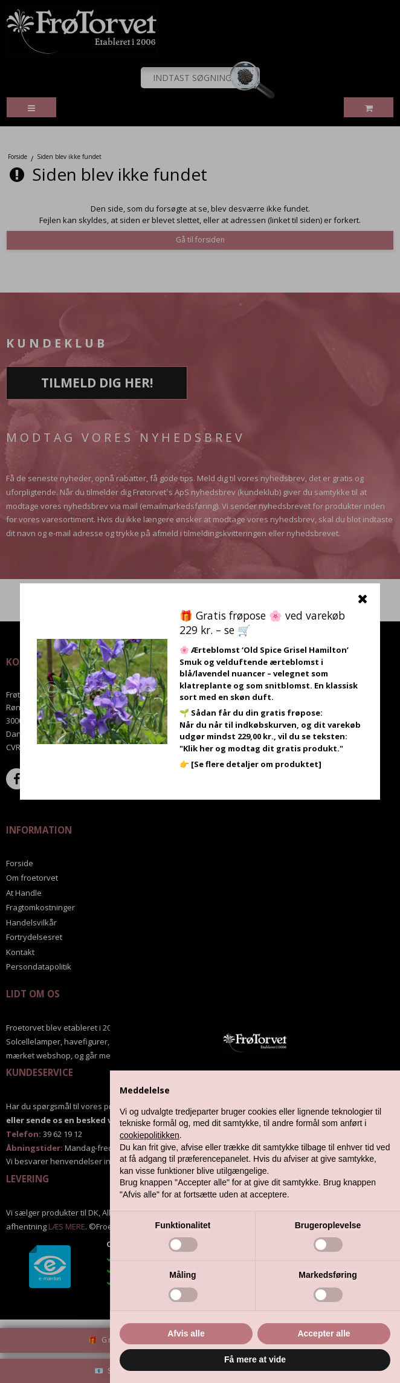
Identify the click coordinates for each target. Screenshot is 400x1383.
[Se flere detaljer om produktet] (256, 764)
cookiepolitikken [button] (149, 1135)
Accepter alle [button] (323, 1333)
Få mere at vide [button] (255, 1359)
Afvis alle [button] (185, 1333)
